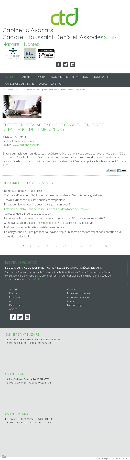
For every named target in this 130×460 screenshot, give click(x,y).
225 (57, 246)
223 (40, 246)
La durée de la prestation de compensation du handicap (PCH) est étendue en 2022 (54, 218)
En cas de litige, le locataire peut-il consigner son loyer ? (37, 204)
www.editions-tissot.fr (26, 145)
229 (90, 246)
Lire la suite (34, 279)
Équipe (41, 77)
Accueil (10, 77)
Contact (56, 83)
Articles (13, 309)
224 (48, 246)
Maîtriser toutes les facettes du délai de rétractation (35, 227)
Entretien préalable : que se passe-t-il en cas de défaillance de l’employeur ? (55, 89)
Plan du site (15, 305)
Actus (43, 83)
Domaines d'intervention (69, 77)
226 (65, 246)
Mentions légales (76, 305)
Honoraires (101, 77)
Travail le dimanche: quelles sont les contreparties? (34, 200)
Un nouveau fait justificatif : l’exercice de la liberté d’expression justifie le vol (48, 223)
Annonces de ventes (20, 83)
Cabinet (26, 77)
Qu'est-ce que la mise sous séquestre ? (27, 213)
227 (73, 246)
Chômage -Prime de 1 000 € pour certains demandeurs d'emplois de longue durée (53, 195)
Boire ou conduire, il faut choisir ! (23, 191)
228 (81, 246)
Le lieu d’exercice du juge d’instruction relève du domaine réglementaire (53, 267)
